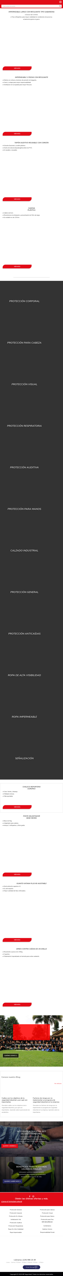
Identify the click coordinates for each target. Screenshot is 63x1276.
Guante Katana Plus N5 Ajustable (32, 883)
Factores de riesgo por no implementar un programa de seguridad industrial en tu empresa (46, 1100)
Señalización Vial (16, 1219)
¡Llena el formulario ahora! (11, 1201)
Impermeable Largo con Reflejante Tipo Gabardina (31, 12)
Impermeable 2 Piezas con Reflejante (31, 77)
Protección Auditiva (24, 467)
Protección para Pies (47, 1219)
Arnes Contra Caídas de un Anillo (31, 949)
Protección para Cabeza (24, 343)
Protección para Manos (47, 1216)
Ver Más (17, 68)
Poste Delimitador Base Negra (31, 817)
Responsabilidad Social (47, 1232)
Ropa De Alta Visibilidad (15, 1229)
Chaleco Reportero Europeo (31, 788)
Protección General (16, 1210)
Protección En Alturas (16, 1216)
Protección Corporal (24, 301)
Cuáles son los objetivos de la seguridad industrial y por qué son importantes (14, 1100)
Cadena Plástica (31, 209)
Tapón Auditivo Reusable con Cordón (31, 143)
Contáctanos (47, 1226)
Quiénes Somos (47, 1229)
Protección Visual (47, 1213)
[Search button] (60, 6)
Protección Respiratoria (15, 1226)
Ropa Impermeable (16, 1232)
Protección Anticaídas (24, 633)
